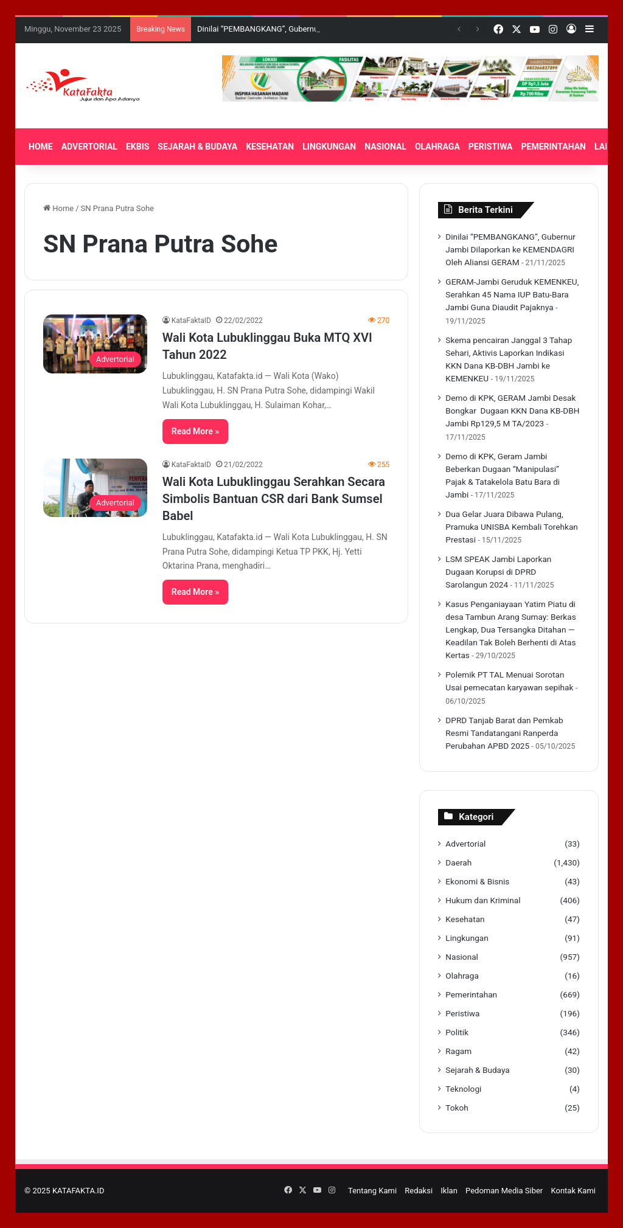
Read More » (195, 431)
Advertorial (465, 843)
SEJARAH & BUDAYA (197, 146)
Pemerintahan (471, 994)
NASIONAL (385, 146)
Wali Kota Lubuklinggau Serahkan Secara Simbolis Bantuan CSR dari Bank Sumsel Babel (273, 498)
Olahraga (462, 975)
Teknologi (463, 1089)
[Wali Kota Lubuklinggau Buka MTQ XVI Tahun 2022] (95, 343)
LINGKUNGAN (329, 146)
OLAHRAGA (437, 146)
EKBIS (137, 146)
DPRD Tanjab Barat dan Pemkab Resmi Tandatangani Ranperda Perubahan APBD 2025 (504, 733)
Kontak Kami (573, 1190)
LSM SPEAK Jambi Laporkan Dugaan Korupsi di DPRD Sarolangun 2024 (498, 571)
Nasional (461, 957)
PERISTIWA (490, 146)
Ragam (458, 1051)
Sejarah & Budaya (477, 1070)
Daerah (458, 862)
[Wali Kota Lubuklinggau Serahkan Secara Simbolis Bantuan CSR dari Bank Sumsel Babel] (95, 488)
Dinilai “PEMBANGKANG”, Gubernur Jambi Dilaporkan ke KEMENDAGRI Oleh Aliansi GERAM (510, 249)
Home (58, 208)
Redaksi (419, 1190)
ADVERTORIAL (89, 146)
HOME (41, 146)
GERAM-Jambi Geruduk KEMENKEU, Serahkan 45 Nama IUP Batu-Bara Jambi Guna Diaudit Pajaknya (512, 294)
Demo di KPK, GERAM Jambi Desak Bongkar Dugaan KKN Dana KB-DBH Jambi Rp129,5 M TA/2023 (512, 410)
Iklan (449, 1190)
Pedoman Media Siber (504, 1190)
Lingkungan (466, 938)
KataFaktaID (191, 320)
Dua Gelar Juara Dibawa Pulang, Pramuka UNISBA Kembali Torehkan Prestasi (511, 526)
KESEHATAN (270, 146)
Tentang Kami (372, 1190)
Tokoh (456, 1107)
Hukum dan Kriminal (482, 900)
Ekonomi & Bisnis (477, 881)
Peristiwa (462, 1013)
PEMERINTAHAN (553, 146)
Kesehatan (464, 919)
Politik (456, 1032)
